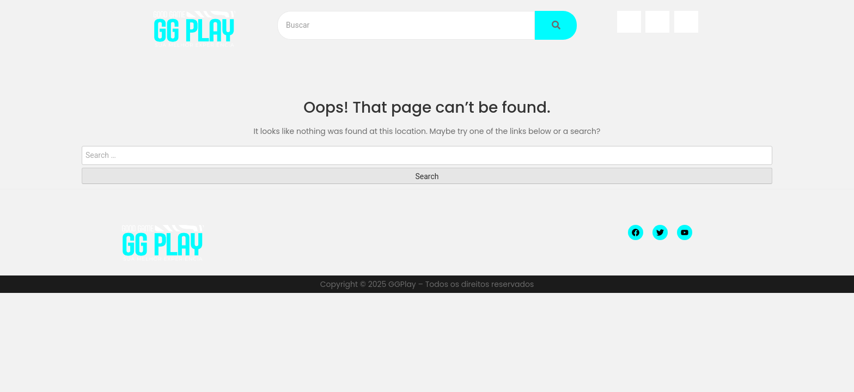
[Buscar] (406, 25)
